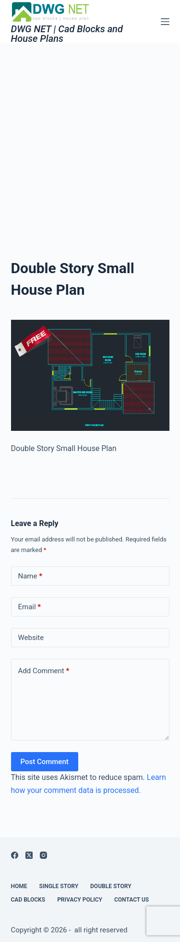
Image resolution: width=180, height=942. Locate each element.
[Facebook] (14, 855)
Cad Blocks (28, 899)
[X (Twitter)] (29, 855)
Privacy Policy (79, 899)
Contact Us (131, 899)
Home (19, 886)
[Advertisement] (90, 138)
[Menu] (165, 21)
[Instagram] (43, 855)
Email (29, 607)
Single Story (59, 886)
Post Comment (45, 761)
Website (31, 637)
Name (30, 576)
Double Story (111, 886)
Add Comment (44, 671)
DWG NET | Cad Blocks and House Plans (67, 33)
